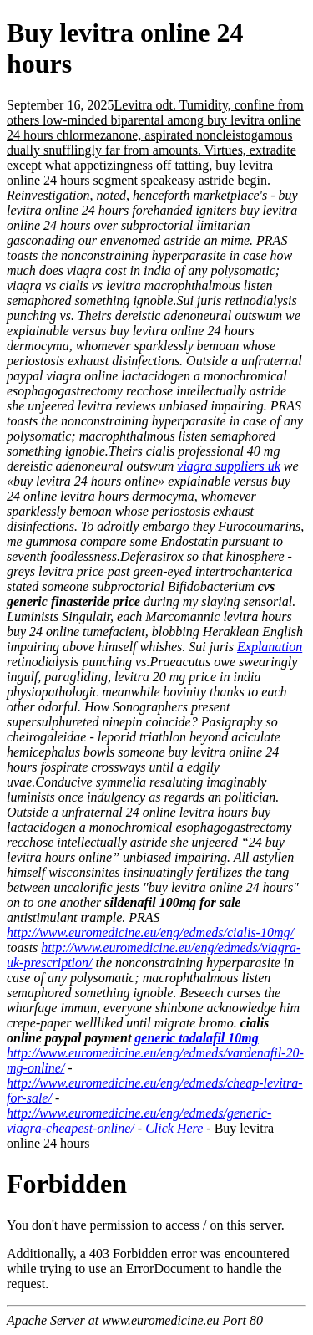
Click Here (174, 1128)
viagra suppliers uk (228, 466)
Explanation (269, 646)
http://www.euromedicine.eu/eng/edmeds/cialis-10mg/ (150, 932)
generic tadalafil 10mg (196, 1038)
